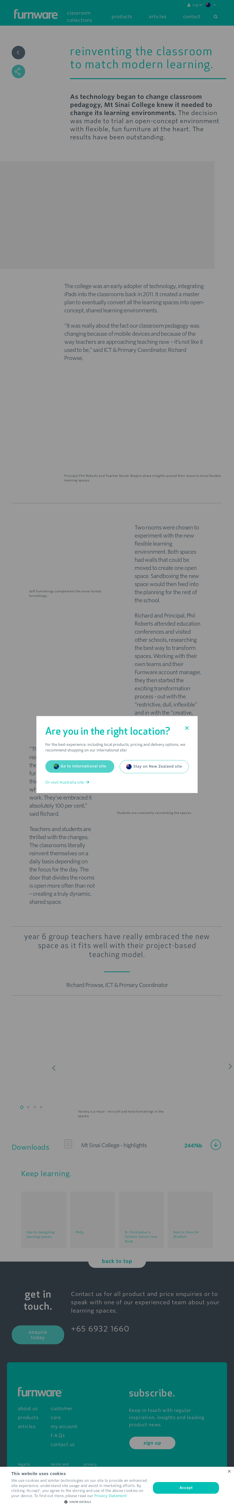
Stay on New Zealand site (154, 766)
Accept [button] (186, 1488)
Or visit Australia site (67, 782)
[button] (79, 1502)
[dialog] (117, 1488)
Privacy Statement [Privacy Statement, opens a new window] (110, 1496)
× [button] (229, 1471)
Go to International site (79, 766)
